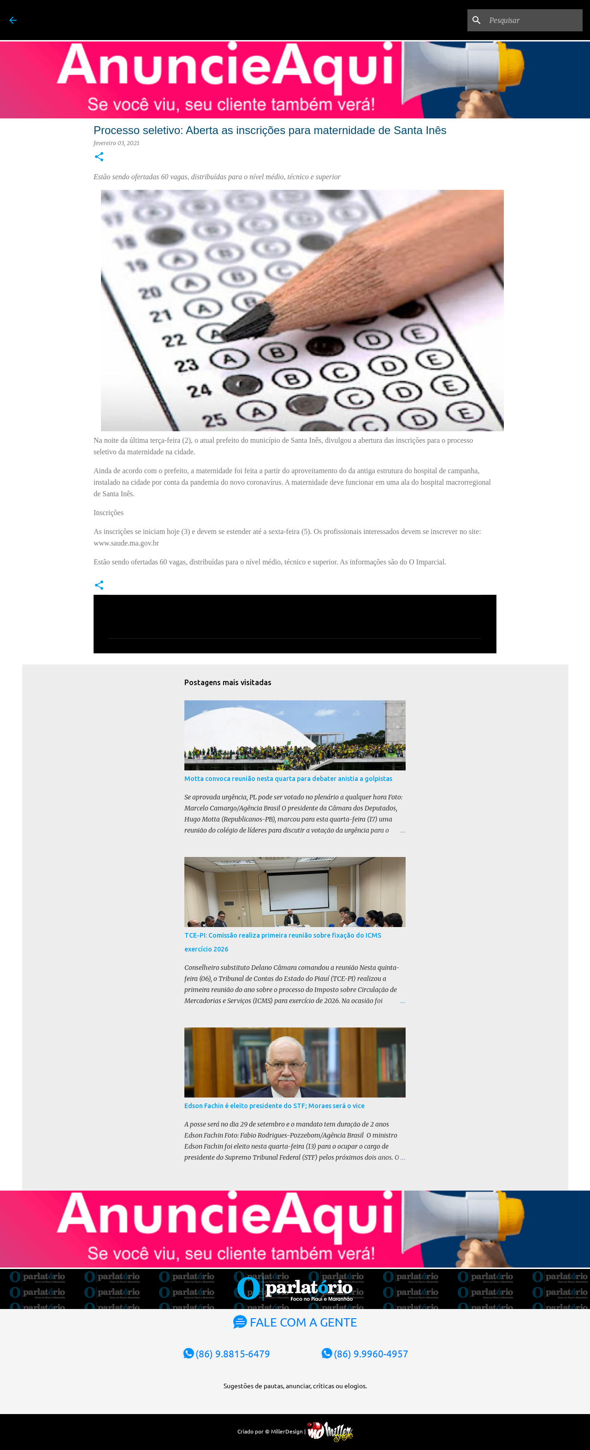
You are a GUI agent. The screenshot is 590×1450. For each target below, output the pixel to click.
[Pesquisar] (534, 20)
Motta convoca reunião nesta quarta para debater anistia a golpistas (288, 778)
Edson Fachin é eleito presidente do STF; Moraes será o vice (274, 1106)
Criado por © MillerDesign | (295, 1431)
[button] (99, 157)
